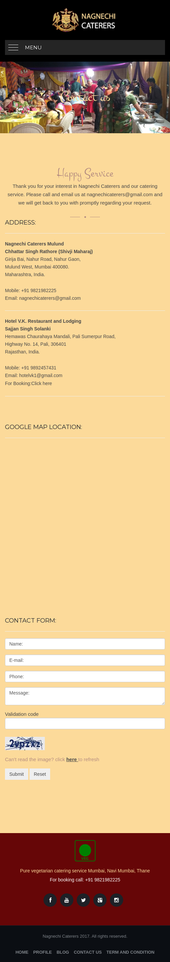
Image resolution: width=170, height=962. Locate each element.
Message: (85, 696)
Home (22, 952)
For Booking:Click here (28, 383)
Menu (33, 47)
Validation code (22, 714)
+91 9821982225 (103, 879)
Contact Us (88, 952)
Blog (62, 952)
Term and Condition (131, 952)
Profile (42, 952)
